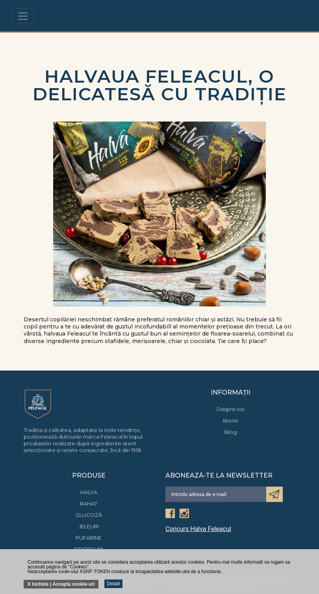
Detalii (113, 584)
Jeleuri (89, 526)
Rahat (88, 503)
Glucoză (89, 515)
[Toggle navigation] (23, 16)
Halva (88, 492)
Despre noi (231, 409)
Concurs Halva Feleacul (198, 529)
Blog (230, 432)
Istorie (230, 420)
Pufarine (89, 538)
